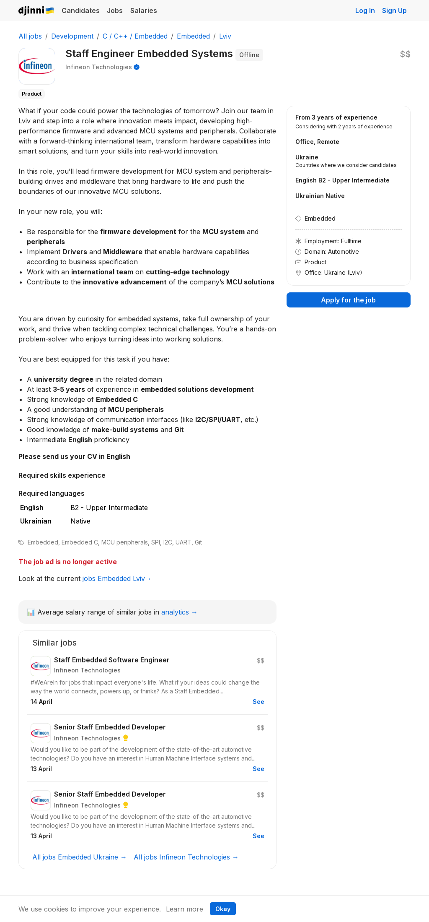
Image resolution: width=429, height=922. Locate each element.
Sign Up (394, 10)
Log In (365, 10)
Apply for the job (348, 300)
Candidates (81, 10)
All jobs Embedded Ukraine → (79, 857)
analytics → (179, 612)
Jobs (115, 10)
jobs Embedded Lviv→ (117, 578)
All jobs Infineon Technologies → (186, 857)
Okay (222, 908)
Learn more (184, 909)
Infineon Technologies (98, 66)
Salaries (143, 10)
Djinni (36, 11)
